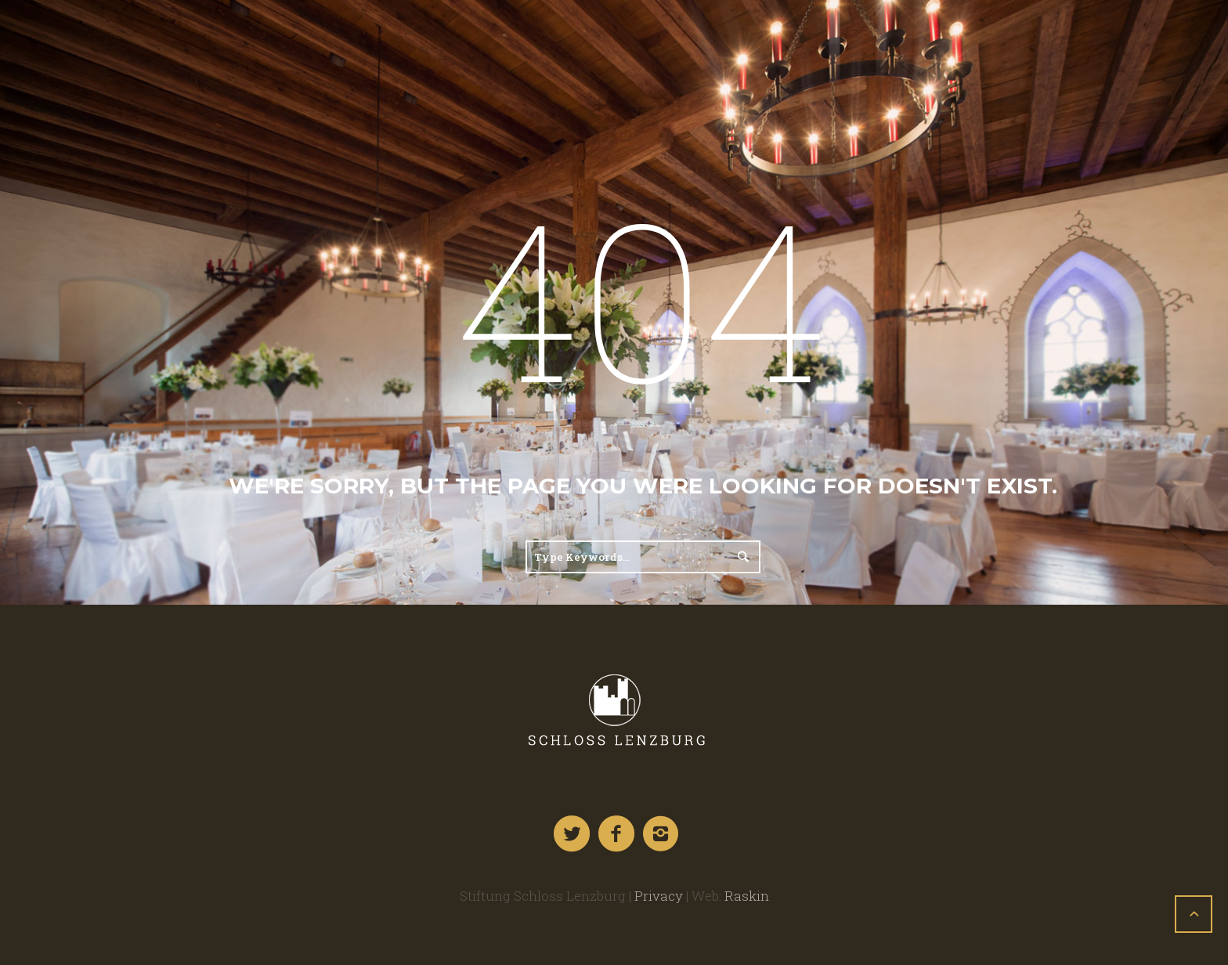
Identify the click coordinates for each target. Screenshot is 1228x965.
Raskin (746, 896)
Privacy (658, 896)
